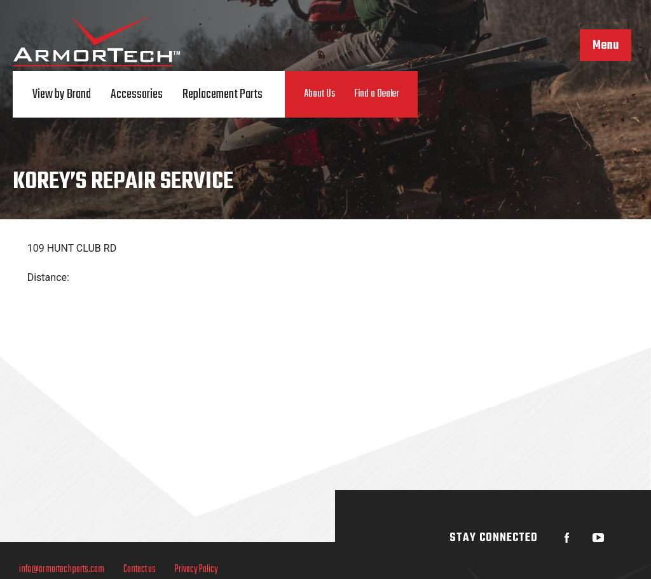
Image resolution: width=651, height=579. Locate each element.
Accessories (137, 94)
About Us (319, 94)
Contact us (139, 569)
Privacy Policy (196, 569)
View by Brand (61, 94)
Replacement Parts (222, 94)
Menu (606, 45)
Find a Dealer (376, 94)
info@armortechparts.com (61, 569)
